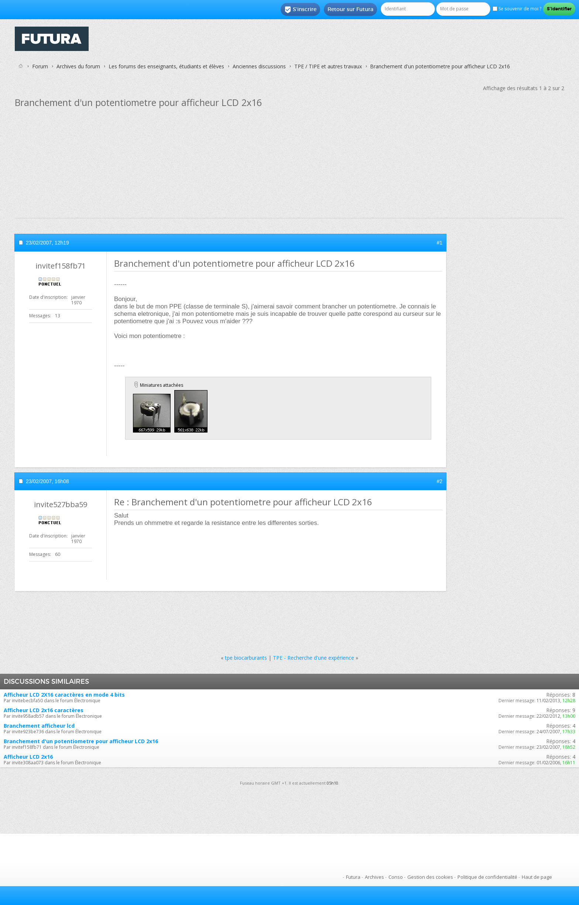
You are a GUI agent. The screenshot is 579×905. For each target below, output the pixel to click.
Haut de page (537, 877)
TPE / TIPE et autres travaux (328, 66)
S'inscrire (300, 9)
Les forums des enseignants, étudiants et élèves (166, 66)
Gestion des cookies (430, 877)
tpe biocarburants (246, 657)
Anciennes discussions (259, 66)
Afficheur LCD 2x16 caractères (43, 710)
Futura (353, 877)
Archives (374, 877)
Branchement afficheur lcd (39, 725)
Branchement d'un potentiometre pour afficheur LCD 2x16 (81, 741)
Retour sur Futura (350, 9)
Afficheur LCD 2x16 (28, 756)
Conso (395, 877)
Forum (40, 66)
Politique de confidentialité (487, 877)
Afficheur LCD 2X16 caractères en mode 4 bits (64, 694)
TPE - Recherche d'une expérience (313, 657)
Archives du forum (78, 66)
